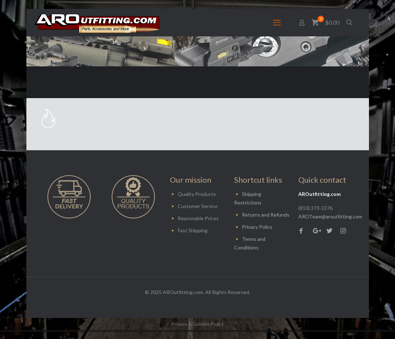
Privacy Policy (257, 227)
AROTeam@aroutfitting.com (330, 216)
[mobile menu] (277, 22)
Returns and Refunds (265, 215)
